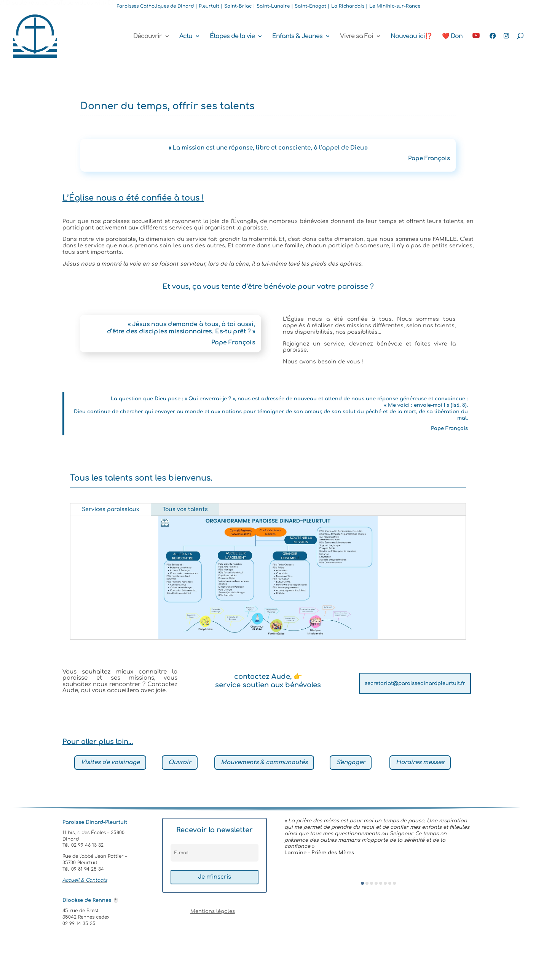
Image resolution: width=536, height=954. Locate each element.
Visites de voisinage (110, 762)
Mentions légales (212, 911)
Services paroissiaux (110, 509)
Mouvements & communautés (264, 762)
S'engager (350, 762)
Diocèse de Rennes (90, 900)
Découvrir (147, 36)
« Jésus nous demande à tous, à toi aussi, (191, 324)
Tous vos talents (185, 509)
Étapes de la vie (232, 36)
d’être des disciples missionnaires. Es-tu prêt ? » (181, 331)
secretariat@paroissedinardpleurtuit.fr (415, 683)
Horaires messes (420, 762)
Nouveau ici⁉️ (411, 36)
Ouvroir (179, 762)
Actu (185, 36)
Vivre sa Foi (356, 36)
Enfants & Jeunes (297, 36)
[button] (362, 883)
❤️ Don (452, 36)
